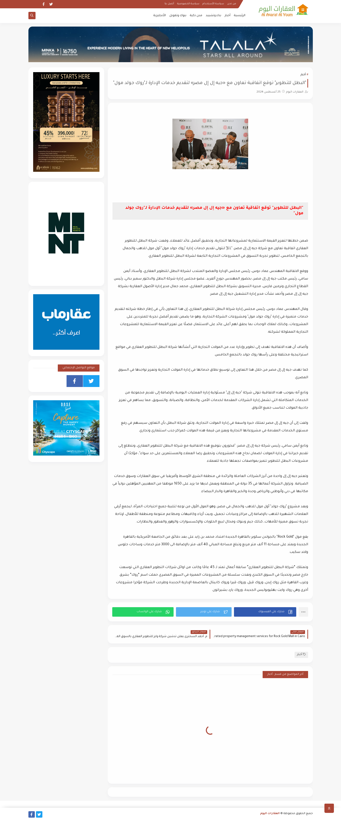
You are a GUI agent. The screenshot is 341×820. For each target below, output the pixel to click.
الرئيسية (239, 15)
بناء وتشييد (213, 15)
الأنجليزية (159, 15)
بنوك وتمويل (177, 15)
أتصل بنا (169, 3)
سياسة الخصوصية (188, 3)
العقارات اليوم (270, 813)
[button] (265, 612)
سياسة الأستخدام (213, 3)
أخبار (227, 15)
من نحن (231, 3)
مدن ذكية (196, 15)
